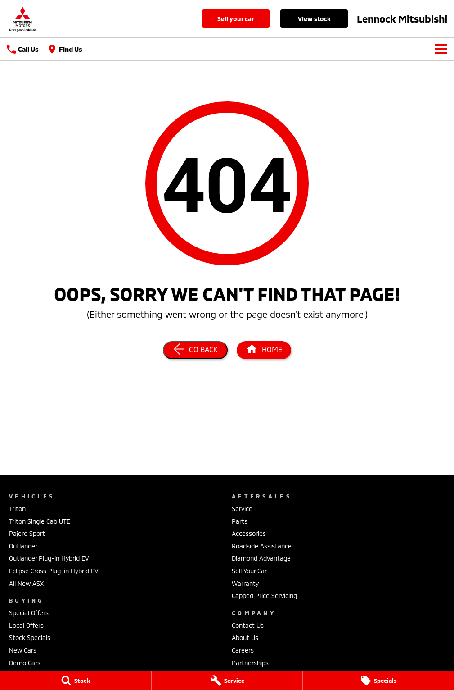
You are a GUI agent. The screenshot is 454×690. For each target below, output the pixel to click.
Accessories (249, 533)
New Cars (22, 650)
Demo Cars (24, 663)
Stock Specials (29, 637)
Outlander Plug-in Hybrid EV (49, 558)
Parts (239, 521)
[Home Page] (264, 350)
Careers (243, 650)
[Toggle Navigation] (441, 49)
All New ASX (26, 583)
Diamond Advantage (261, 558)
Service (242, 508)
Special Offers (29, 613)
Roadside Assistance (262, 546)
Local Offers (26, 625)
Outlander (23, 546)
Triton (17, 508)
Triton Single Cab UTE (39, 521)
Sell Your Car (235, 19)
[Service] (227, 680)
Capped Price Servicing (264, 595)
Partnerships (250, 663)
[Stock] (75, 680)
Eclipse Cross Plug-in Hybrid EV (54, 571)
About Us (245, 637)
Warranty (245, 583)
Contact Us (248, 625)
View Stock (314, 19)
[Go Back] (195, 350)
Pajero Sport (27, 533)
